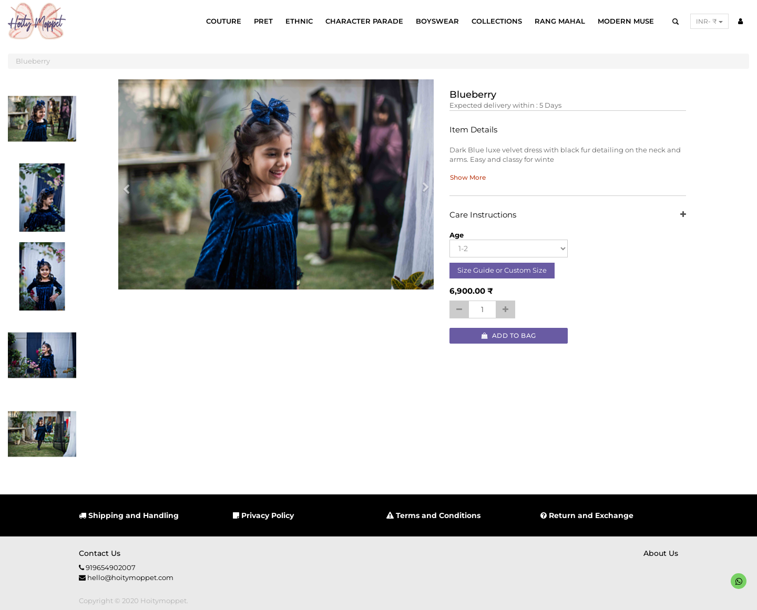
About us (660, 553)
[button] (130, 184)
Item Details (473, 130)
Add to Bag (509, 335)
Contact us (99, 553)
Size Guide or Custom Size (502, 270)
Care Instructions (567, 215)
